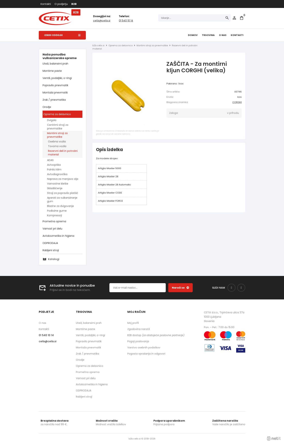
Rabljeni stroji (51, 250)
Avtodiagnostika (57, 174)
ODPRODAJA (50, 243)
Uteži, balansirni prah (55, 63)
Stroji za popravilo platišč (62, 193)
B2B (74, 4)
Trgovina (208, 35)
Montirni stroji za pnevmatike (57, 135)
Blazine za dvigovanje (60, 206)
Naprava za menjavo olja (62, 179)
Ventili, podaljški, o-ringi (57, 78)
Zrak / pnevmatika (54, 100)
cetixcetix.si (101, 20)
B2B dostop (155, 335)
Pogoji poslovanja (138, 341)
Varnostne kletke (57, 183)
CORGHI (237, 102)
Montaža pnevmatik (55, 92)
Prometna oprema (54, 221)
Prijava (234, 18)
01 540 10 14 (126, 20)
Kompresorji (54, 215)
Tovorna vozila (57, 146)
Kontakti (46, 4)
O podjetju (61, 4)
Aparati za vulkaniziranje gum (62, 199)
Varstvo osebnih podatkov (143, 347)
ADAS (50, 160)
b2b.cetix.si (98, 45)
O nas (222, 35)
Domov (193, 35)
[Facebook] (231, 288)
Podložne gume (57, 211)
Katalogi (53, 259)
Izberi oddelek (62, 35)
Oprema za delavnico (57, 114)
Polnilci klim (54, 169)
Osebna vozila (57, 141)
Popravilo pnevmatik (55, 85)
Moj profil (133, 323)
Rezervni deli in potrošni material (63, 152)
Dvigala (51, 120)
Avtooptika (54, 165)
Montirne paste (52, 71)
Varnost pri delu (52, 228)
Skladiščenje (54, 188)
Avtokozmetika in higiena (58, 236)
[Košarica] (241, 18)
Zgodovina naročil (138, 329)
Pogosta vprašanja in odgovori (146, 353)
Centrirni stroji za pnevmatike (57, 126)
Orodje (47, 107)
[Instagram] (241, 288)
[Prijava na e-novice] (180, 287)
